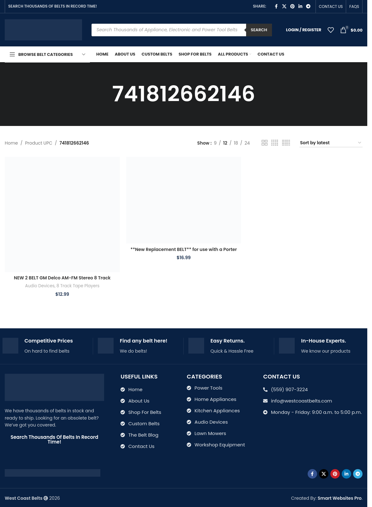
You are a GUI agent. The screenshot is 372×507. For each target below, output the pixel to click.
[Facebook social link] (276, 6)
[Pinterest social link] (292, 6)
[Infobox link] (45, 346)
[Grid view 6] (286, 143)
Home (11, 143)
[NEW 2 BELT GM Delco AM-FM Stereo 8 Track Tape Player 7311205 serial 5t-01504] (62, 214)
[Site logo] (43, 29)
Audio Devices (39, 286)
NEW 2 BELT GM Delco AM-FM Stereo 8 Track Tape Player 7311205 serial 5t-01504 (62, 281)
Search (259, 30)
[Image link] (52, 472)
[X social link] (284, 6)
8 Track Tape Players (77, 286)
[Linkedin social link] (300, 6)
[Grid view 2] (265, 143)
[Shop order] (331, 143)
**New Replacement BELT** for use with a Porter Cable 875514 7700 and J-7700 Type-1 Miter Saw (183, 252)
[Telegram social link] (308, 6)
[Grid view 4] (274, 143)
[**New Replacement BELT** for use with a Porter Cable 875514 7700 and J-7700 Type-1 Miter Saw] (183, 200)
